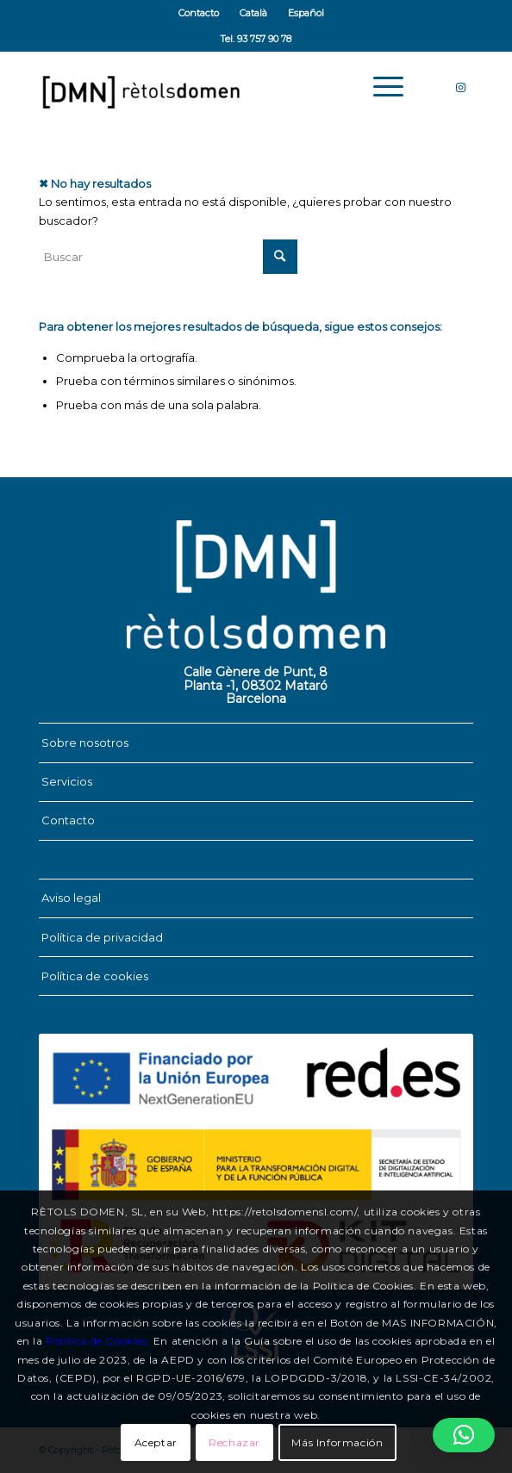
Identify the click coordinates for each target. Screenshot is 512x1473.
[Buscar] (168, 256)
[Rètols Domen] (213, 87)
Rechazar (234, 1442)
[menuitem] (199, 13)
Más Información (337, 1442)
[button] (464, 1435)
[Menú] (379, 87)
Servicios (66, 781)
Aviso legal (71, 897)
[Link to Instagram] (460, 87)
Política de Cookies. (98, 1340)
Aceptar (156, 1442)
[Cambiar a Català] (253, 13)
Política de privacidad (102, 937)
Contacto (198, 13)
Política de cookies (94, 976)
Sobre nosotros (84, 742)
